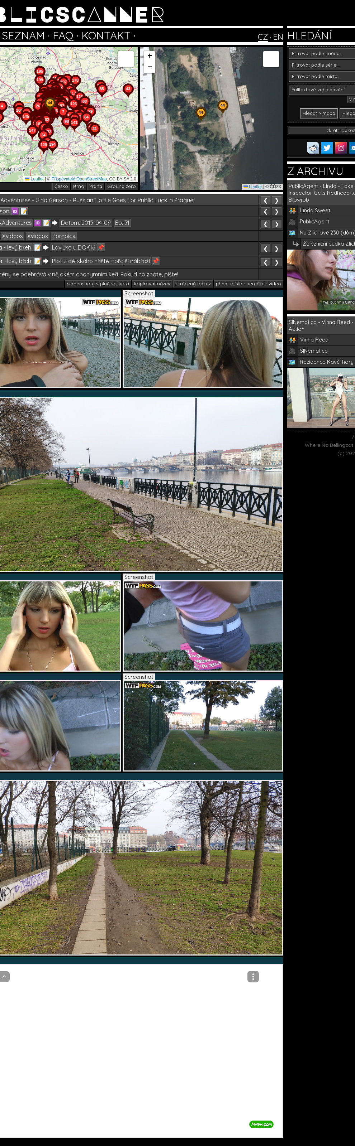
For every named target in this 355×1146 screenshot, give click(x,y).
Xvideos (12, 236)
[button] (95, 138)
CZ (263, 37)
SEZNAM (23, 35)
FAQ (63, 35)
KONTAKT (106, 35)
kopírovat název (152, 283)
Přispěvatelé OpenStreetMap (79, 179)
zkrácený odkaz (193, 283)
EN (278, 37)
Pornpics (63, 236)
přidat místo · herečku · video (248, 283)
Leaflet (34, 179)
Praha (95, 186)
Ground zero (121, 186)
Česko (61, 186)
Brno (78, 186)
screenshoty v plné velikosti (98, 283)
